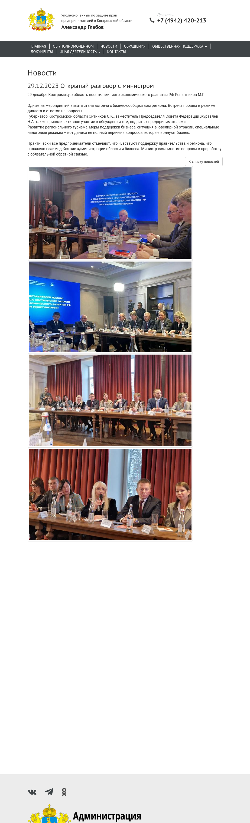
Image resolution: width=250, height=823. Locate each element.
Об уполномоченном (73, 46)
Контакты (116, 51)
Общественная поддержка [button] (179, 46)
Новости (108, 46)
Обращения (135, 46)
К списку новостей (204, 161)
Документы (42, 51)
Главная (38, 46)
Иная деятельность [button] (80, 51)
